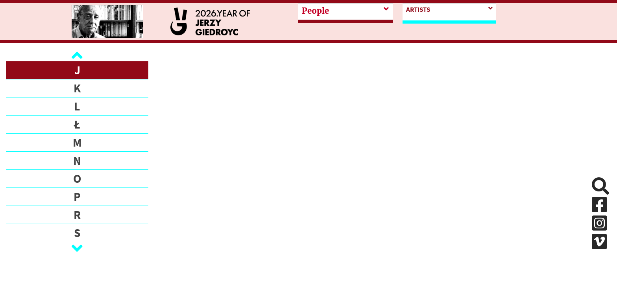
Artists (418, 9)
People (315, 11)
